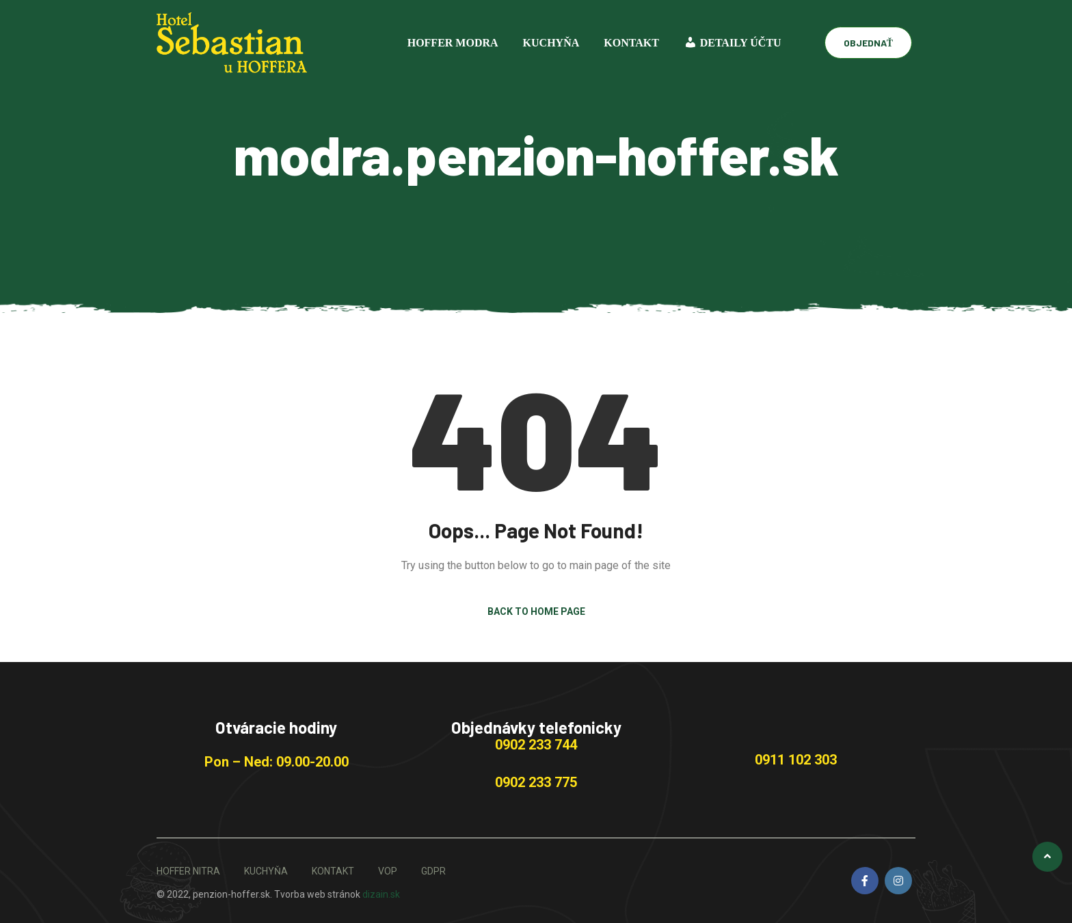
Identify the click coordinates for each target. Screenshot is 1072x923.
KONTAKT (631, 43)
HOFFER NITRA (188, 871)
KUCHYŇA (551, 43)
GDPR (433, 871)
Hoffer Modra (452, 43)
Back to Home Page (536, 611)
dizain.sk (381, 894)
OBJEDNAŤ (868, 43)
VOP (387, 871)
